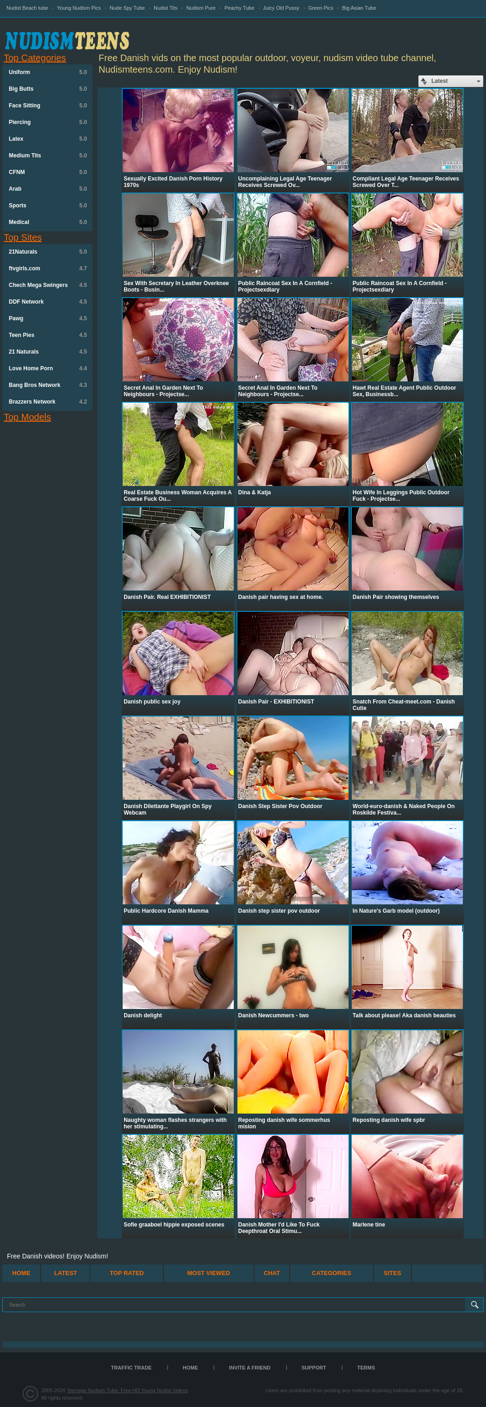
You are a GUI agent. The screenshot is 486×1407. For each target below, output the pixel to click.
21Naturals (48, 252)
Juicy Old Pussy (281, 8)
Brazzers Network (48, 401)
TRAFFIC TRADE (131, 1367)
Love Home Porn (48, 368)
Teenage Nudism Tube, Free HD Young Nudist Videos (127, 1390)
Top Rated (127, 1273)
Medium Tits (48, 155)
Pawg (48, 318)
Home (21, 1273)
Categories (331, 1273)
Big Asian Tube (359, 8)
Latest (65, 1273)
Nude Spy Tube (127, 8)
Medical (48, 222)
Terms (366, 1367)
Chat (272, 1273)
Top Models (27, 417)
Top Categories (35, 58)
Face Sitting (48, 105)
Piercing (48, 122)
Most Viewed (208, 1273)
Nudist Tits (165, 8)
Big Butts (48, 89)
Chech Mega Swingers (48, 285)
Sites (392, 1273)
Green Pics (320, 8)
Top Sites (23, 237)
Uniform (48, 72)
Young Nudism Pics (79, 8)
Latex (48, 139)
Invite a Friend (250, 1367)
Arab (48, 189)
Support (314, 1367)
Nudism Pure (201, 8)
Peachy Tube (239, 8)
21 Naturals (48, 352)
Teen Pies (48, 335)
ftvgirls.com (48, 268)
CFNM (48, 172)
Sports (48, 205)
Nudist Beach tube (27, 8)
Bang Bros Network (48, 385)
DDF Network (48, 302)
